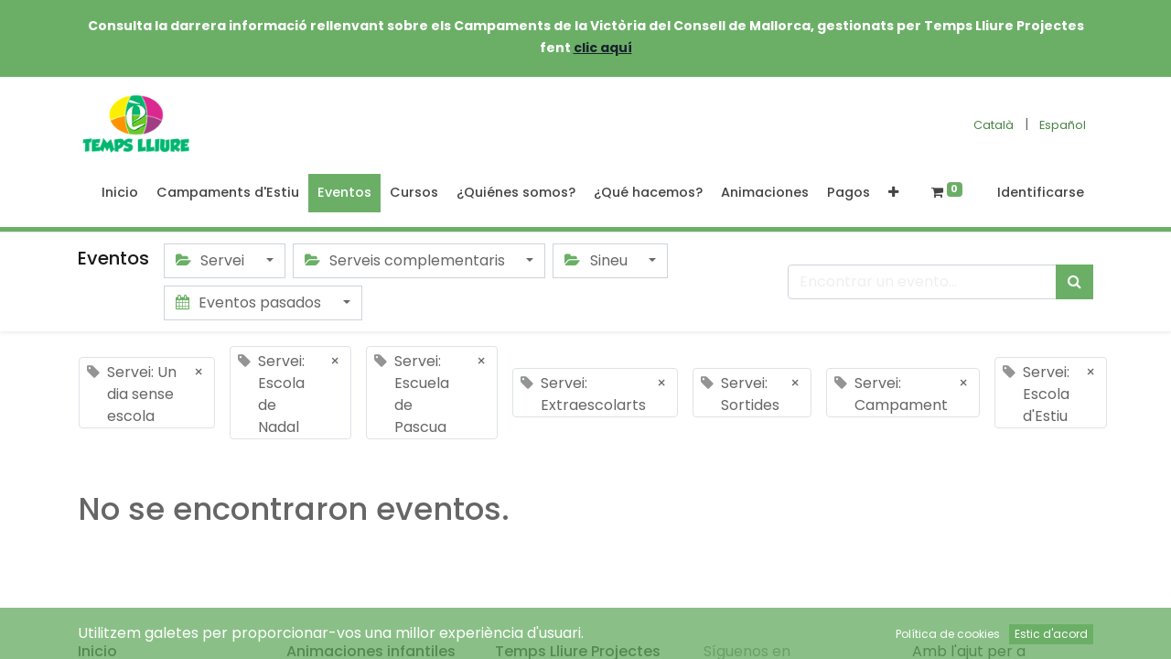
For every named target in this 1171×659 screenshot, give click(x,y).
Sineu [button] (597, 260)
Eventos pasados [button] (250, 302)
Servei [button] (212, 260)
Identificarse (1040, 192)
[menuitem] (119, 193)
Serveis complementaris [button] (407, 260)
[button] (893, 193)
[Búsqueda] (1074, 282)
